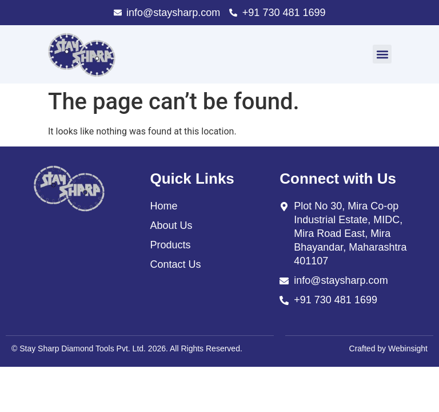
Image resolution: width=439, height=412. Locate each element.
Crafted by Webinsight (388, 348)
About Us (171, 225)
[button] (382, 54)
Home (163, 206)
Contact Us (175, 264)
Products (170, 245)
